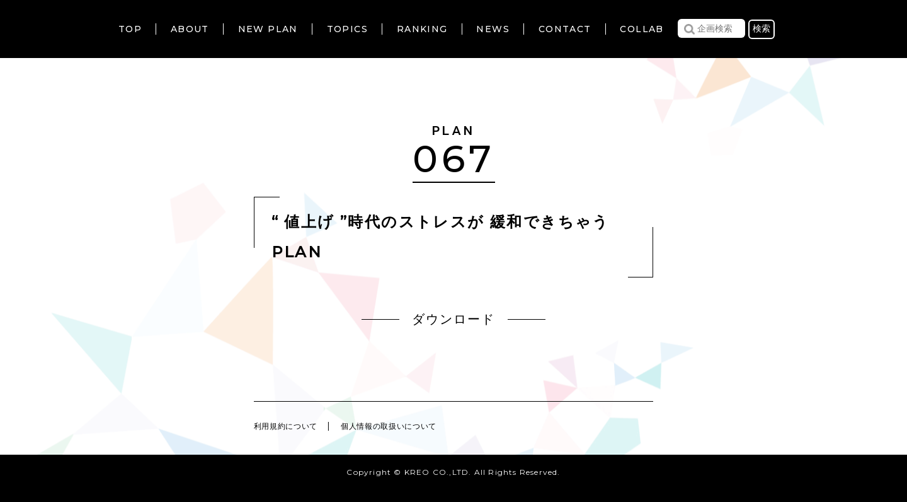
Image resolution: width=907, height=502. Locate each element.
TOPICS (347, 29)
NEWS (493, 29)
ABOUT (190, 29)
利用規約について (292, 425)
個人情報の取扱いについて (413, 425)
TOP (130, 29)
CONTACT (565, 29)
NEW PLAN (268, 29)
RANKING (422, 29)
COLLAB (641, 29)
